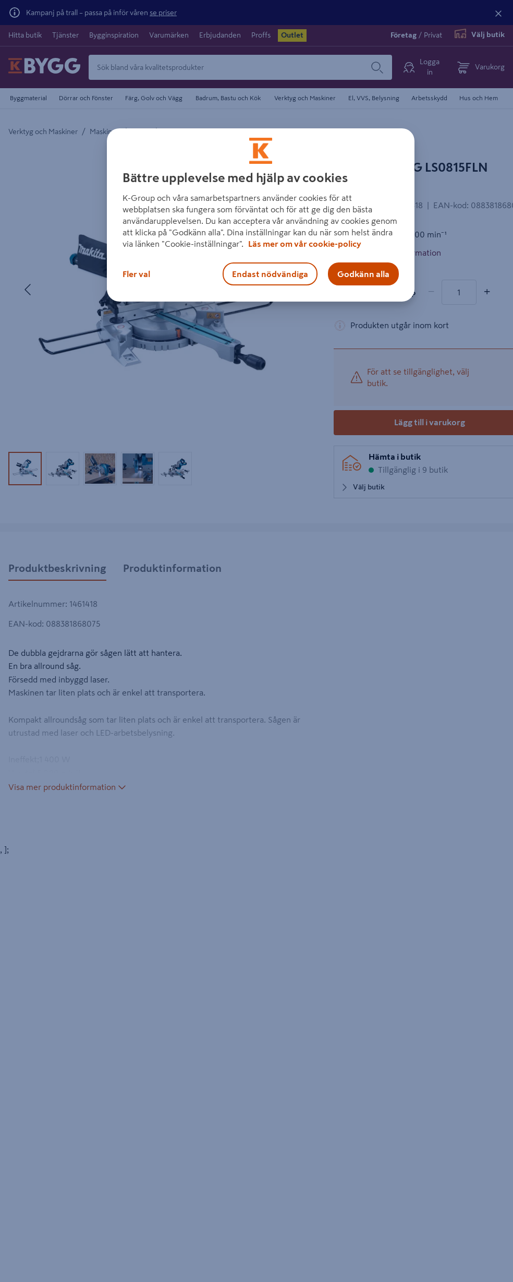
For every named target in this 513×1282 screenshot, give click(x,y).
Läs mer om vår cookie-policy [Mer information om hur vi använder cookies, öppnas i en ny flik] (304, 243)
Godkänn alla (363, 274)
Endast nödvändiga (270, 274)
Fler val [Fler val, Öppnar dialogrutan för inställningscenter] (136, 274)
